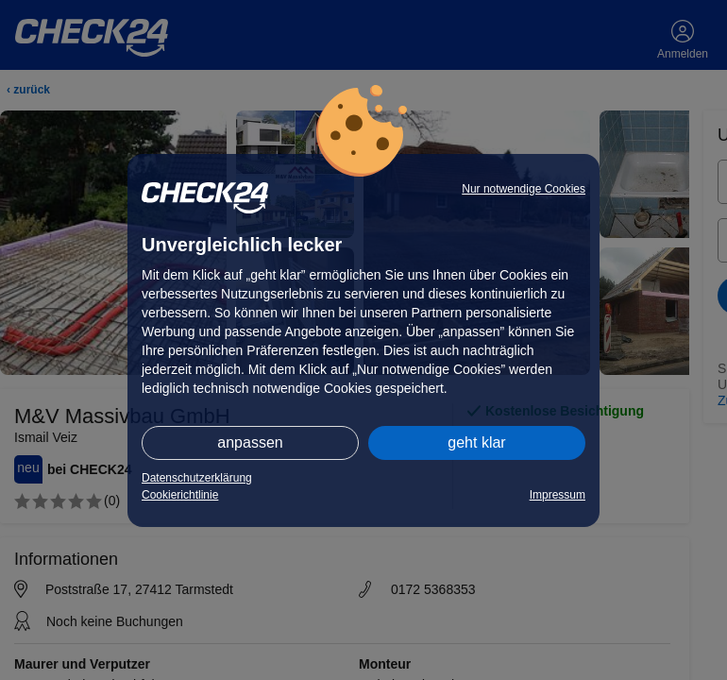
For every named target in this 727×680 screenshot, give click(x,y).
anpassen (249, 442)
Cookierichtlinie (180, 495)
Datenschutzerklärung (197, 477)
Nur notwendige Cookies (523, 189)
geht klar (476, 442)
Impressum (557, 495)
